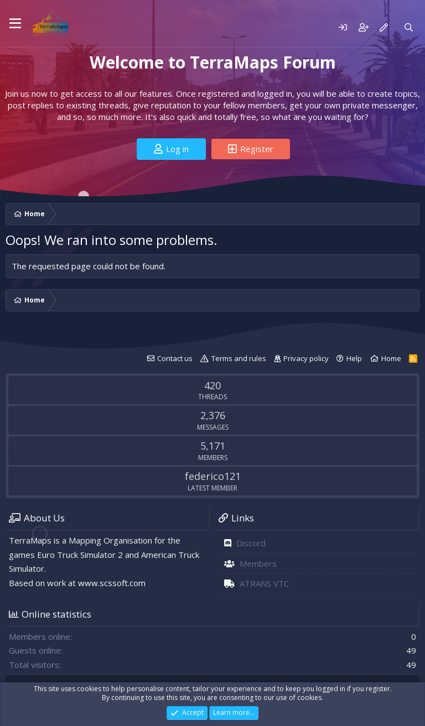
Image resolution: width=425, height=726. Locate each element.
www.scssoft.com (112, 582)
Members (258, 563)
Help (354, 358)
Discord (251, 543)
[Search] (408, 27)
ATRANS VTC (264, 583)
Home (391, 358)
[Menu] (15, 24)
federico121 (213, 476)
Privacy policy (306, 358)
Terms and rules (238, 358)
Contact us (175, 358)
